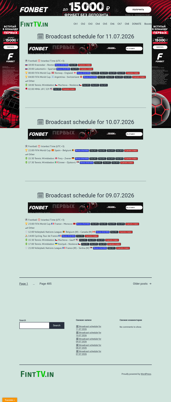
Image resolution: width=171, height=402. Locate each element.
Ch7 (120, 23)
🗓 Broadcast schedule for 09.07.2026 (85, 195)
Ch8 (127, 23)
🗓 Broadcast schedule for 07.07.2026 (88, 352)
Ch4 (98, 23)
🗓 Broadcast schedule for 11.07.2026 (85, 36)
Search (22, 320)
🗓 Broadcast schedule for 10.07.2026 (85, 122)
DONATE (136, 23)
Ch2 (83, 23)
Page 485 (46, 283)
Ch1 (76, 23)
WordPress (146, 374)
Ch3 (90, 23)
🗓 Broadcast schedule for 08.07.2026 (88, 346)
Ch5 (105, 23)
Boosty (148, 23)
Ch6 (112, 23)
